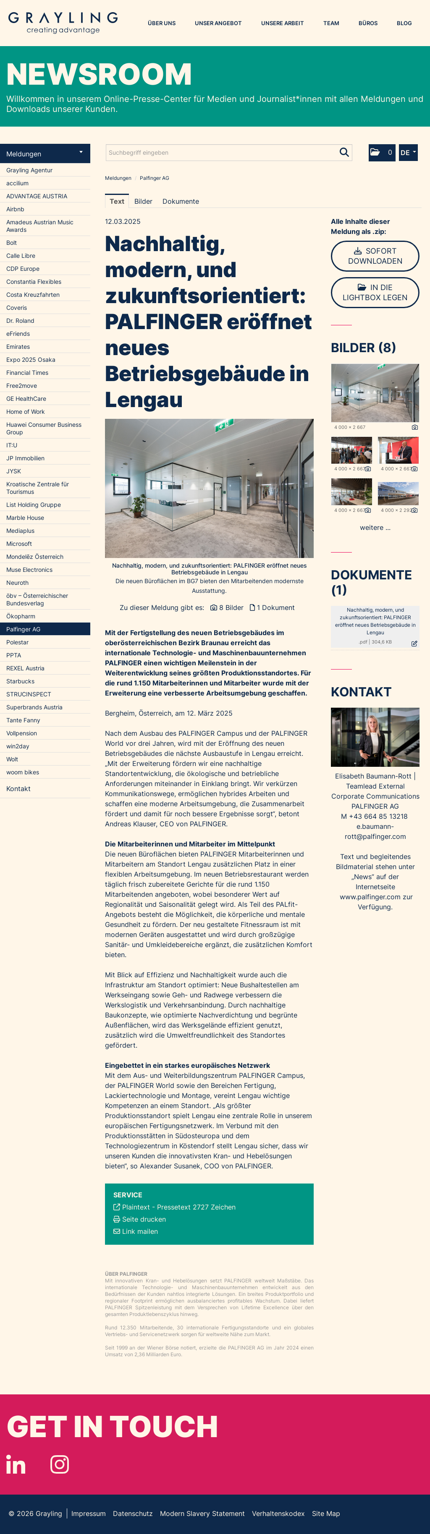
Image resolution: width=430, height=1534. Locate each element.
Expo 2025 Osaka (30, 359)
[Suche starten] (345, 150)
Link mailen (140, 1231)
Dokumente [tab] (181, 201)
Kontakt (18, 788)
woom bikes (22, 772)
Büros (368, 23)
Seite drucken (144, 1219)
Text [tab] (117, 201)
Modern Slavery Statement (202, 1513)
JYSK (13, 471)
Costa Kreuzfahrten (33, 294)
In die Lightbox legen (375, 292)
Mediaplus (20, 530)
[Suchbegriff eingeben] (229, 152)
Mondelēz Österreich (34, 556)
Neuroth (17, 582)
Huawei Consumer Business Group (43, 428)
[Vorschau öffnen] (209, 488)
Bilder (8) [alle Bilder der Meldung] (363, 347)
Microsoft (19, 543)
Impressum (88, 1513)
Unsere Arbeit (282, 23)
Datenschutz (133, 1513)
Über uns (162, 23)
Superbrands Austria (34, 707)
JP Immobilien (25, 458)
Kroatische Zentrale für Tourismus (37, 487)
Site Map (326, 1513)
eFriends (18, 333)
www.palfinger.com (370, 897)
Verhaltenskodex (278, 1513)
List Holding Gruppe (33, 504)
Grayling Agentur (29, 170)
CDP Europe (22, 268)
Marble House (25, 517)
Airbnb (15, 209)
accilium (17, 183)
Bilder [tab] (143, 201)
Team (331, 23)
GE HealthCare (26, 398)
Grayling (63, 23)
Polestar (17, 642)
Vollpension (21, 733)
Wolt (12, 759)
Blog (404, 23)
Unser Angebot (218, 23)
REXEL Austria (25, 668)
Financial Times (27, 372)
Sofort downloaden (375, 256)
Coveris (16, 307)
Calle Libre (20, 255)
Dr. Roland (20, 320)
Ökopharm (20, 616)
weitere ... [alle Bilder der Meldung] (375, 527)
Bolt (11, 242)
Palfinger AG (23, 629)
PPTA (13, 655)
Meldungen (44, 154)
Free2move (21, 385)
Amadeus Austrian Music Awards (39, 225)
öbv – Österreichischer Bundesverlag (37, 599)
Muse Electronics (29, 569)
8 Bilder (231, 607)
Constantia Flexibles (33, 281)
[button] (382, 152)
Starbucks (20, 681)
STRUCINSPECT (28, 694)
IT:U (11, 445)
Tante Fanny (23, 720)
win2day (17, 746)
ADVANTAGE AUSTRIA (36, 196)
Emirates (18, 346)
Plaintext (136, 1207)
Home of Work (25, 411)
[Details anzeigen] (415, 428)
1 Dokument (276, 607)
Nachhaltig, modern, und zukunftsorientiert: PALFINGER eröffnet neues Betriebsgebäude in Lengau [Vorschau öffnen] (209, 569)
